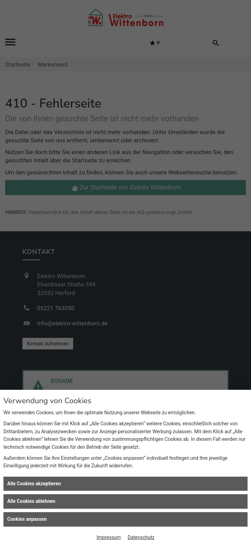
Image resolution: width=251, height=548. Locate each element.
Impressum (109, 537)
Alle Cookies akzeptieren (34, 483)
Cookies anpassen (27, 519)
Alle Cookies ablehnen (31, 501)
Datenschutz (141, 537)
